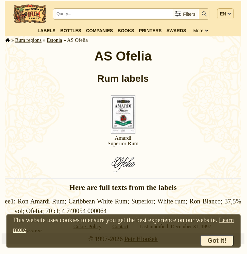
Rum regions (28, 40)
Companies (99, 30)
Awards (176, 30)
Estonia (54, 40)
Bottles (70, 30)
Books (126, 30)
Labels (47, 30)
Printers (150, 30)
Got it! (216, 240)
